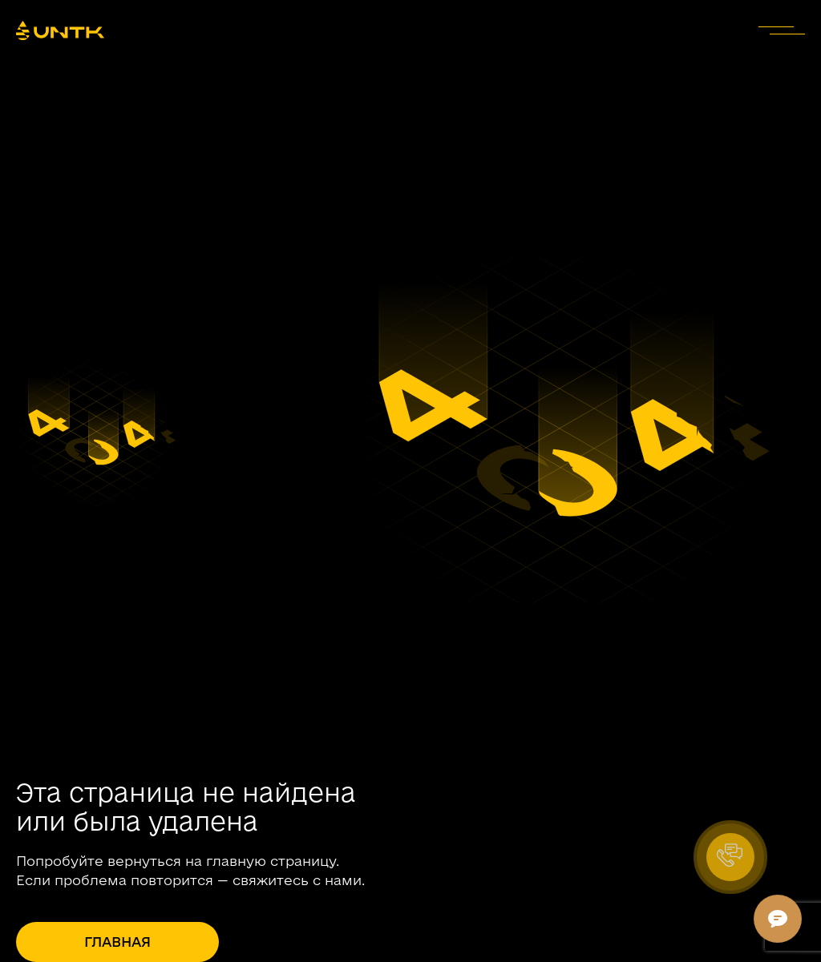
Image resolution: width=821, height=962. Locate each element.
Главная (117, 941)
